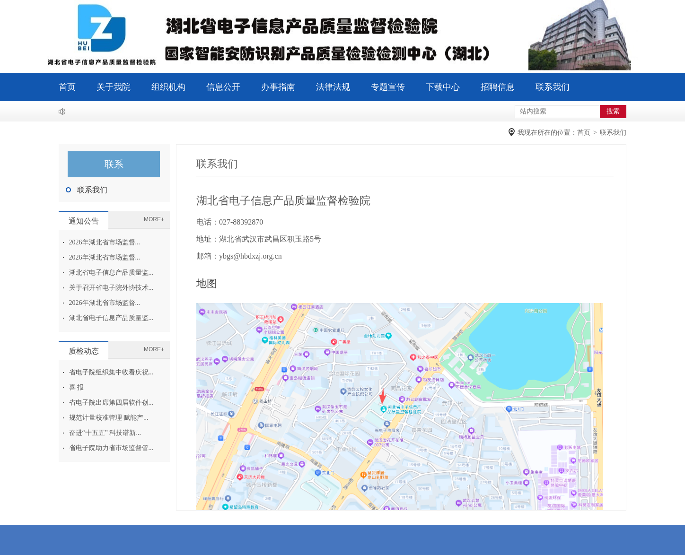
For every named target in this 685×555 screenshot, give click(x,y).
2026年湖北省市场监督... (105, 242)
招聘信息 (498, 87)
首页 (67, 87)
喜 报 (76, 387)
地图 (206, 283)
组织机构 (168, 87)
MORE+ (154, 219)
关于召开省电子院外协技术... (111, 287)
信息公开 (223, 87)
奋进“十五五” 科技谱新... (105, 432)
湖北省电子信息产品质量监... (111, 272)
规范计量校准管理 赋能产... (109, 417)
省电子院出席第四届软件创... (111, 402)
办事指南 (278, 87)
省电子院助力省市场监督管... (111, 447)
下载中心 (443, 87)
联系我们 (553, 87)
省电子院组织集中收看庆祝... (111, 372)
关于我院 (114, 87)
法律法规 (333, 87)
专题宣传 (388, 87)
